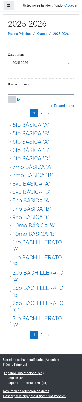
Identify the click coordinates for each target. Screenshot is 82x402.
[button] (19, 99)
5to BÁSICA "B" (31, 133)
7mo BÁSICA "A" (32, 167)
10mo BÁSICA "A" (34, 225)
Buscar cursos (18, 84)
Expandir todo (64, 106)
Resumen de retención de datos (26, 391)
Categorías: (16, 55)
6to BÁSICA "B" (31, 150)
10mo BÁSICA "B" (34, 234)
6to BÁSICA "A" (30, 141)
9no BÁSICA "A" (31, 200)
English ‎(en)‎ (16, 378)
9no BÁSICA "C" (31, 217)
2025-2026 (61, 34)
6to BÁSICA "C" (31, 158)
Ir (12, 99)
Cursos (42, 34)
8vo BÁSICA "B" (31, 192)
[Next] (48, 113)
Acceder (71, 5)
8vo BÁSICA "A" (31, 183)
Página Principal (19, 34)
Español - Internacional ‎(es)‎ (24, 373)
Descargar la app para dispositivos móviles (34, 396)
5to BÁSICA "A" (30, 125)
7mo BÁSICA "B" (32, 175)
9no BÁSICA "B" (31, 208)
